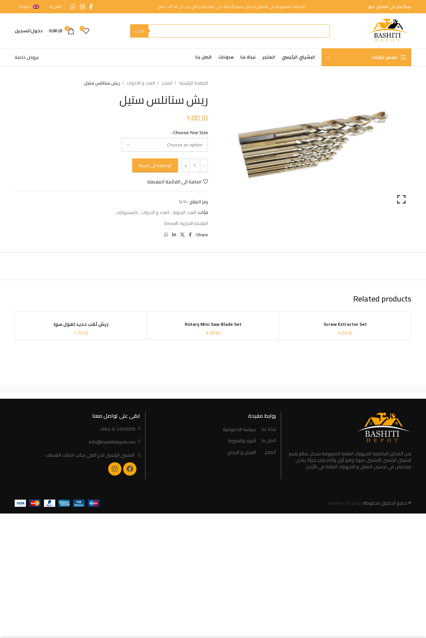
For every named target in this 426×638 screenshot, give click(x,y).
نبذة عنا (269, 429)
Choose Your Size (190, 132)
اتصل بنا (269, 440)
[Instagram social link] (82, 7)
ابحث (139, 31)
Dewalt (171, 223)
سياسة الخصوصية (239, 429)
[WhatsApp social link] (73, 7)
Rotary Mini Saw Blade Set (213, 324)
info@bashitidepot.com (112, 442)
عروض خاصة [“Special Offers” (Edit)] (27, 57)
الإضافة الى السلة (155, 165)
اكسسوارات (127, 212)
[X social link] (182, 234)
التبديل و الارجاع (242, 452)
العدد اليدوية (184, 212)
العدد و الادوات (140, 83)
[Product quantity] (195, 165)
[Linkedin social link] (174, 234)
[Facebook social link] (91, 7)
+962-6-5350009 (117, 429)
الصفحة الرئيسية (193, 83)
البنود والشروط (242, 441)
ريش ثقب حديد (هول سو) (81, 324)
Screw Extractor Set (345, 324)
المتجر (166, 83)
